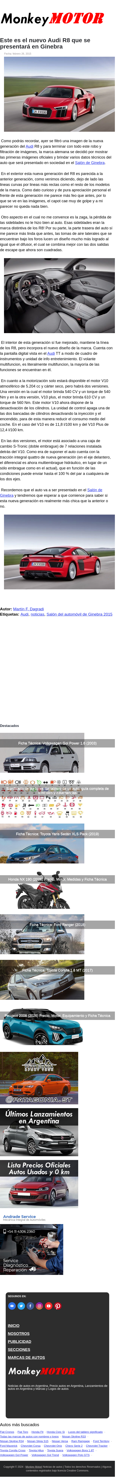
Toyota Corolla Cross (13, 1450)
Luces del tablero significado (85, 1431)
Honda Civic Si (56, 1431)
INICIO (13, 1326)
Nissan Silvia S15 (37, 1441)
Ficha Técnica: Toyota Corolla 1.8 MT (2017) (57, 970)
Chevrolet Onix (53, 1445)
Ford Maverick (8, 1445)
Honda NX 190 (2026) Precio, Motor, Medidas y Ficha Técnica (57, 879)
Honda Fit (37, 1431)
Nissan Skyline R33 (74, 1436)
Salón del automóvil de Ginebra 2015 (80, 614)
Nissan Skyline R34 (12, 1441)
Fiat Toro (22, 1431)
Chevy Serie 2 (74, 1445)
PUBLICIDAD (19, 1342)
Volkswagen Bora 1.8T (80, 1450)
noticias (37, 614)
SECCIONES (19, 1350)
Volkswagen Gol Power (14, 1455)
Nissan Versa (60, 1441)
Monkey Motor (34, 1466)
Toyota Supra (55, 1450)
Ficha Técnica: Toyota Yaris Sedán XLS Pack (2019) (57, 834)
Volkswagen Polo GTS (76, 1455)
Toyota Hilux (36, 1450)
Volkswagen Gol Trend (45, 1455)
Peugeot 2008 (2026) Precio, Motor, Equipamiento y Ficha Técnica (57, 1016)
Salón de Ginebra (90, 163)
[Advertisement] (57, 690)
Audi (29, 146)
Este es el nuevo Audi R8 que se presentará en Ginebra (45, 43)
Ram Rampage (80, 1441)
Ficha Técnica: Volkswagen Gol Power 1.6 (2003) (57, 743)
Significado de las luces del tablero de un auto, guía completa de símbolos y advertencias (57, 791)
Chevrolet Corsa (30, 1445)
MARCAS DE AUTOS (26, 1358)
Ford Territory (101, 1441)
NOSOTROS (19, 1334)
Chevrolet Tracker (97, 1445)
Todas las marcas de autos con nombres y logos (29, 1436)
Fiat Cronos (7, 1431)
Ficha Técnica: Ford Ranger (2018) (57, 925)
